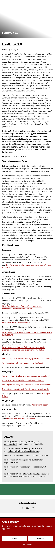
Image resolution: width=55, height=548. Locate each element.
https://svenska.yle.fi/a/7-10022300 (20, 419)
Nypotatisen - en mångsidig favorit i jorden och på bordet (25, 389)
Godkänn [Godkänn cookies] (40, 538)
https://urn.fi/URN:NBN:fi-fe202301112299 (19, 322)
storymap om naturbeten (17, 467)
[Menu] (51, 3)
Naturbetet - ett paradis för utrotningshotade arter (23, 380)
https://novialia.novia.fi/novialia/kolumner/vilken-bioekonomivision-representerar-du (22, 307)
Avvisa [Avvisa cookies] (14, 538)
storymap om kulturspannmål (19, 460)
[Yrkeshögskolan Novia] (8, 3)
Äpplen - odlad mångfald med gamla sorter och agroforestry (27, 376)
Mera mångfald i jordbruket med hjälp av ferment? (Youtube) (27, 358)
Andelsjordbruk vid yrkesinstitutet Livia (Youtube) (22, 363)
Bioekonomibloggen (40, 405)
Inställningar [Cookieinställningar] (27, 544)
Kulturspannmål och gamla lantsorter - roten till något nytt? (26, 384)
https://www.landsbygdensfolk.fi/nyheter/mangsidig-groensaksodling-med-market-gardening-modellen (23, 348)
